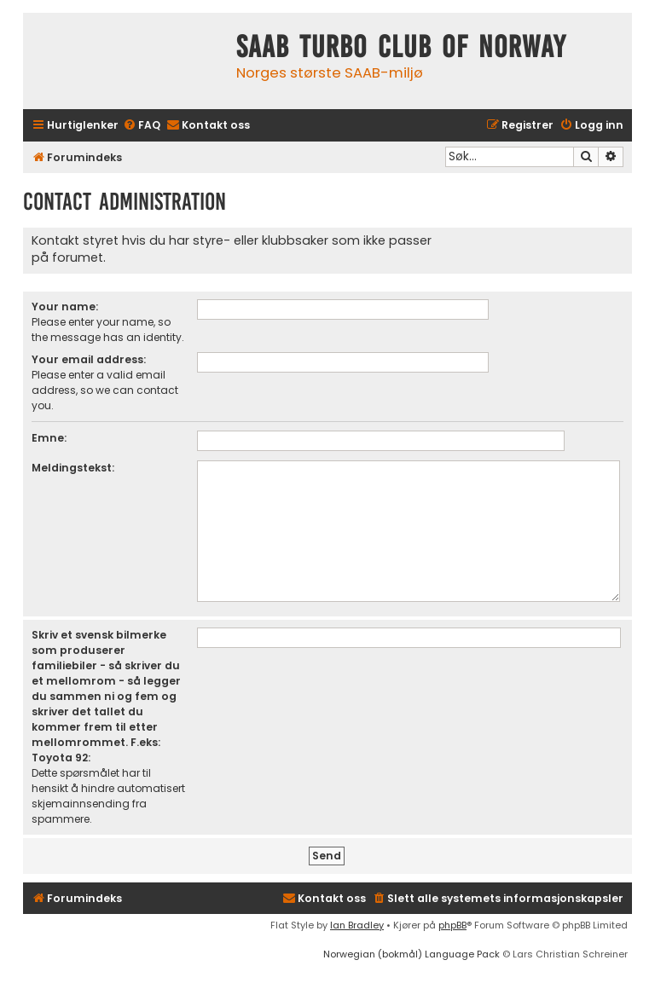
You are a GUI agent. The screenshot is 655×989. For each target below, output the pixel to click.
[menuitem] (141, 125)
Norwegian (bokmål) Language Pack (411, 954)
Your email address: (89, 359)
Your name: (65, 306)
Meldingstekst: (73, 467)
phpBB (452, 925)
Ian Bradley (357, 925)
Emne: (49, 438)
